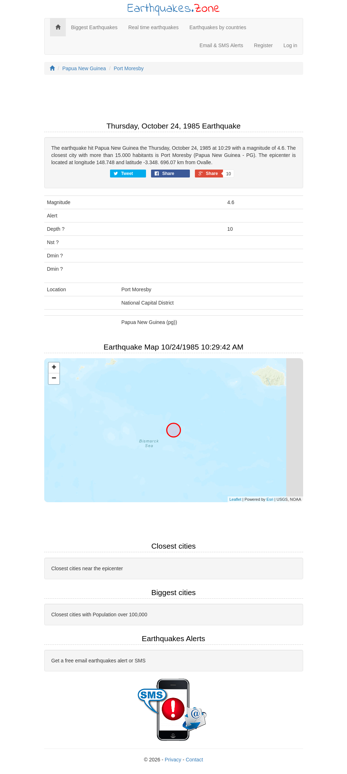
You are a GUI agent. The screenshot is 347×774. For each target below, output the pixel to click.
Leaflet (235, 499)
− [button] (53, 378)
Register (263, 45)
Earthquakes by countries (218, 27)
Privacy (173, 759)
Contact (194, 759)
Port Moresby (128, 68)
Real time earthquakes (153, 27)
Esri (269, 499)
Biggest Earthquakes (94, 27)
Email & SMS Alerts (221, 45)
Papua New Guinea (84, 68)
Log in (290, 45)
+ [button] (53, 368)
